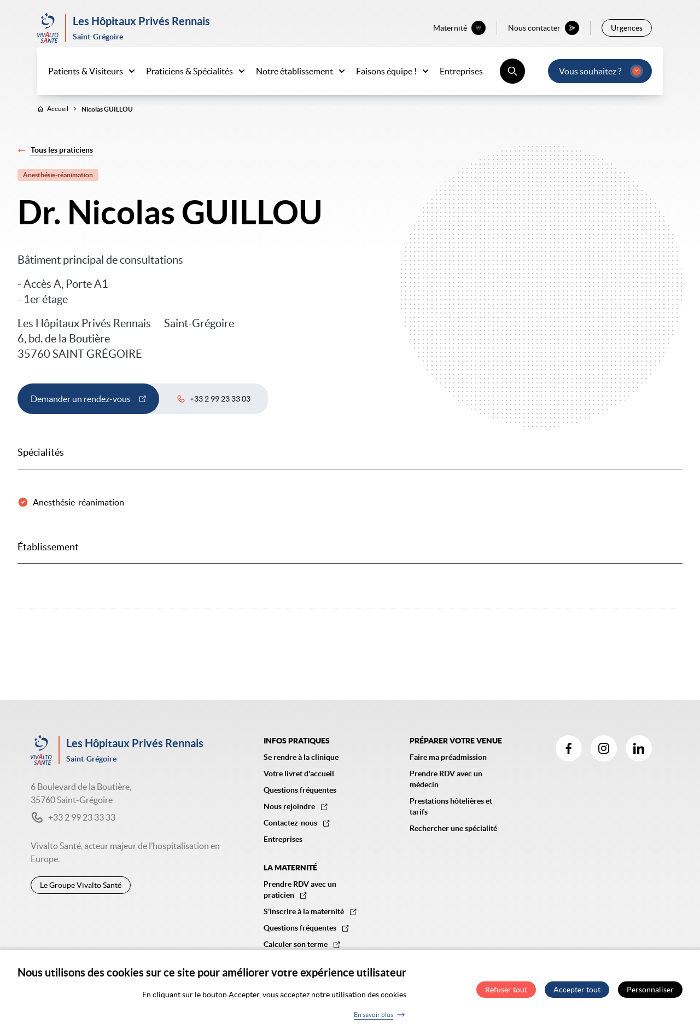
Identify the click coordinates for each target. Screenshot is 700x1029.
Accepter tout (576, 989)
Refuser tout (506, 989)
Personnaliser (650, 989)
